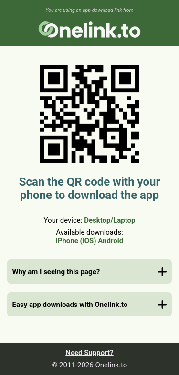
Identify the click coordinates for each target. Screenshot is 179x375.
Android (110, 241)
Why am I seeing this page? (56, 271)
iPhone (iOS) (76, 241)
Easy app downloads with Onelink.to (70, 304)
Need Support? (89, 352)
